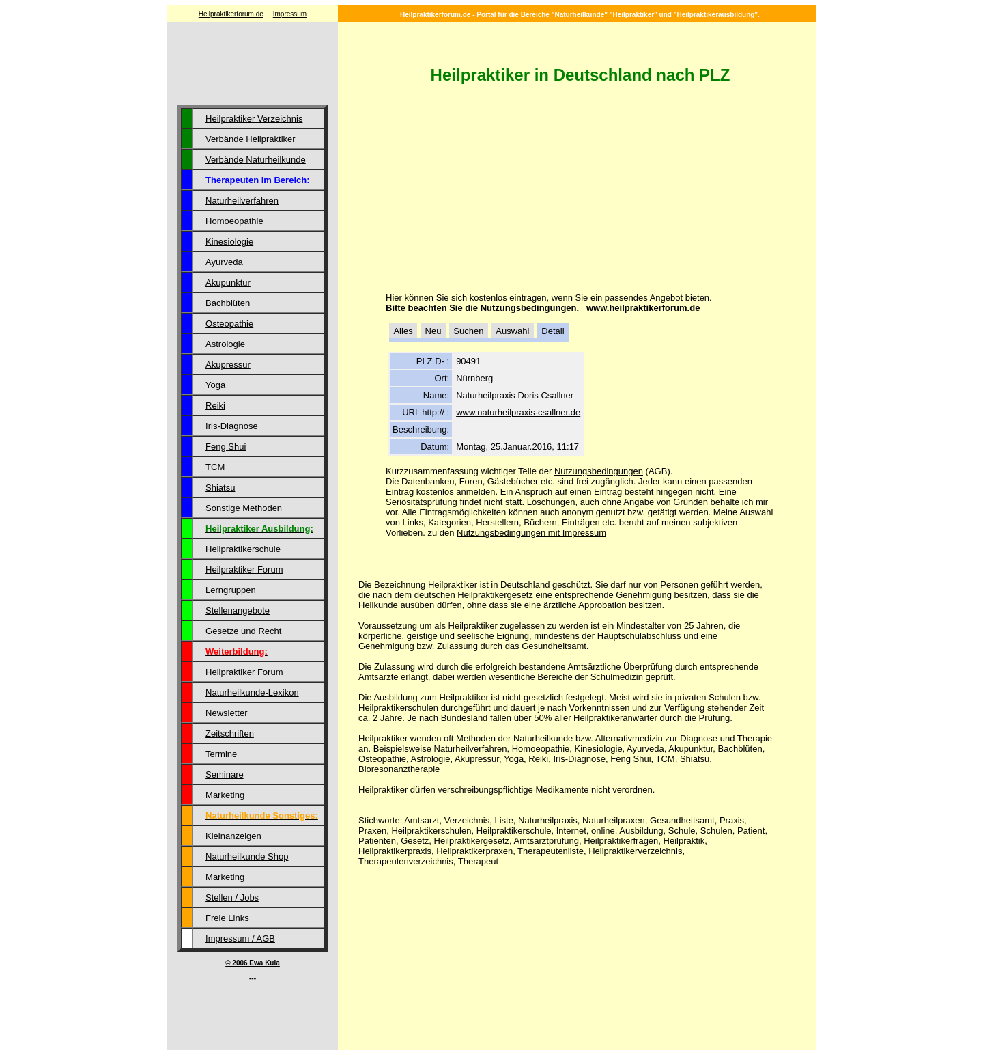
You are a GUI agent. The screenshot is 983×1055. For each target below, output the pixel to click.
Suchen (468, 331)
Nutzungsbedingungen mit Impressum (531, 533)
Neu (433, 331)
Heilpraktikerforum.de (231, 14)
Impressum (290, 14)
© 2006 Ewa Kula (252, 963)
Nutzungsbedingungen (529, 308)
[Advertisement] (253, 65)
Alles (402, 331)
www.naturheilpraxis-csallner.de (518, 412)
